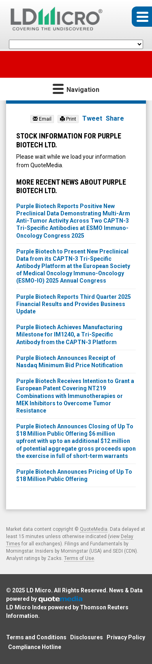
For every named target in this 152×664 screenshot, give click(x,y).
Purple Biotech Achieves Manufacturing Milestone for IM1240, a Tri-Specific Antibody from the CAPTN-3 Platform (69, 334)
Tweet (92, 118)
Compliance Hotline (34, 647)
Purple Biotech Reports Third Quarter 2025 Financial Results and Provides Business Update (73, 304)
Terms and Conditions (36, 637)
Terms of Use (79, 558)
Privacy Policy (126, 637)
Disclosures (86, 637)
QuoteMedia (93, 529)
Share (115, 118)
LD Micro (38, 590)
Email (42, 119)
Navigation (76, 88)
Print (68, 119)
